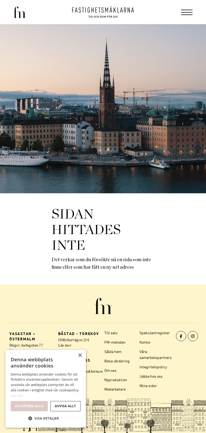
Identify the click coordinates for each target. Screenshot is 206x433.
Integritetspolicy (153, 367)
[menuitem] (187, 12)
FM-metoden (115, 342)
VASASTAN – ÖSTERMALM (22, 336)
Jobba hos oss (151, 376)
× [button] (80, 356)
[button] (45, 418)
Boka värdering (117, 361)
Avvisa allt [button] (65, 406)
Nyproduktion (115, 379)
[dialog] (45, 389)
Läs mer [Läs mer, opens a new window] (17, 395)
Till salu (110, 332)
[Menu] (187, 12)
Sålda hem (113, 351)
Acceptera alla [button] (29, 406)
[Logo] (103, 12)
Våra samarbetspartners (155, 354)
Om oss (110, 370)
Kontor (145, 342)
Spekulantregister (154, 332)
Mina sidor (148, 385)
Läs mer (64, 345)
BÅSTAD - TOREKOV (78, 333)
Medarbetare (115, 389)
